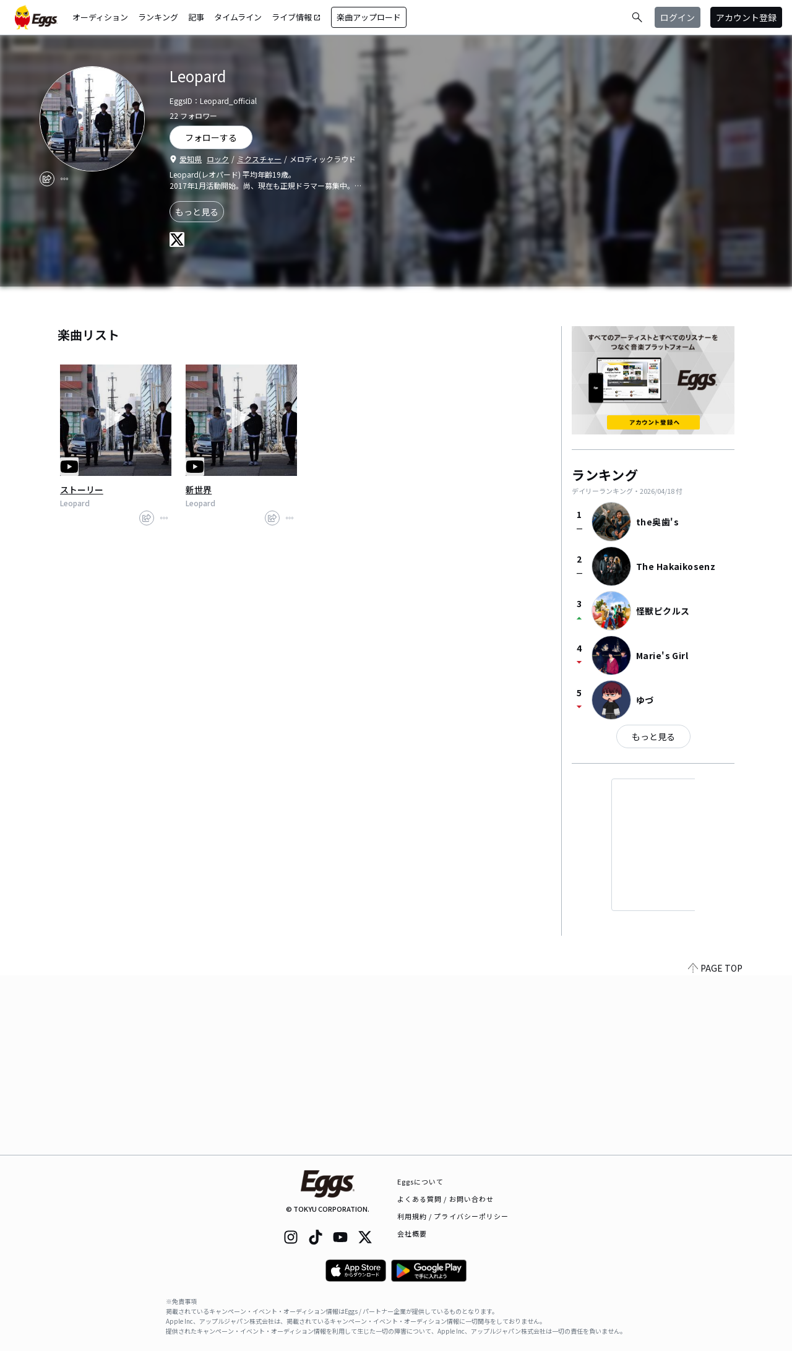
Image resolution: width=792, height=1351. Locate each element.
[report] (64, 178)
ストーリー (81, 489)
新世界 (199, 489)
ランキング (158, 17)
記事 (196, 17)
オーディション (100, 17)
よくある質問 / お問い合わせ (445, 1199)
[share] (47, 178)
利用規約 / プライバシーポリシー (453, 1216)
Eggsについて (420, 1181)
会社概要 (412, 1233)
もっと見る (196, 211)
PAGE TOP (715, 1147)
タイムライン (238, 17)
